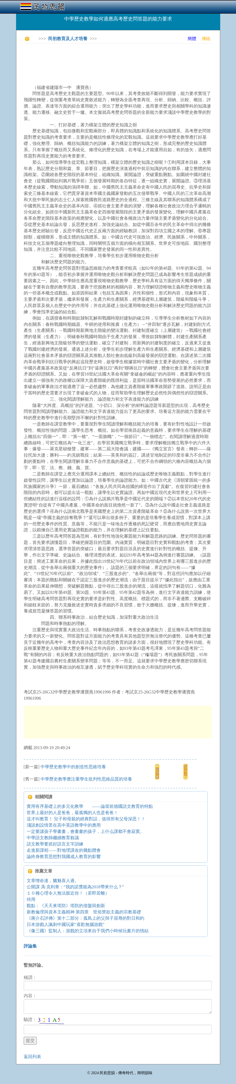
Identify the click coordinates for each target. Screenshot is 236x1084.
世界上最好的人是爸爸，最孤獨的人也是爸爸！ (72, 812)
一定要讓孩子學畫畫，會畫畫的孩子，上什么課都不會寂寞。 (85, 831)
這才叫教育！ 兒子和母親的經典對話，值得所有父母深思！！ (86, 819)
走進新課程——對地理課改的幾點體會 (64, 850)
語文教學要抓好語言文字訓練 (55, 844)
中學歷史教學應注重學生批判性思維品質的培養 (86, 779)
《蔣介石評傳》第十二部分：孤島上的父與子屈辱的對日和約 (85, 918)
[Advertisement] (123, 60)
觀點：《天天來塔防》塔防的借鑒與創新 (66, 905)
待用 (31, 899)
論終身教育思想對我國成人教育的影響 (64, 856)
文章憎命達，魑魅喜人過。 (53, 880)
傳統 (206, 38)
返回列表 (32, 1056)
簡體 (192, 38)
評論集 (30, 946)
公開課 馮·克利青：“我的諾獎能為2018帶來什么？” (75, 887)
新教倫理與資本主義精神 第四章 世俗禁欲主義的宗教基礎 (84, 912)
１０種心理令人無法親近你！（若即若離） (68, 893)
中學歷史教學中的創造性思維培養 (73, 766)
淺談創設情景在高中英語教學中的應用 (64, 825)
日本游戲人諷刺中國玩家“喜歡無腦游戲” (66, 924)
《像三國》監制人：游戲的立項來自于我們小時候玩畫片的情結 (88, 930)
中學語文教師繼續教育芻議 (53, 837)
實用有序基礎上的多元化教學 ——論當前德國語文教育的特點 (90, 806)
